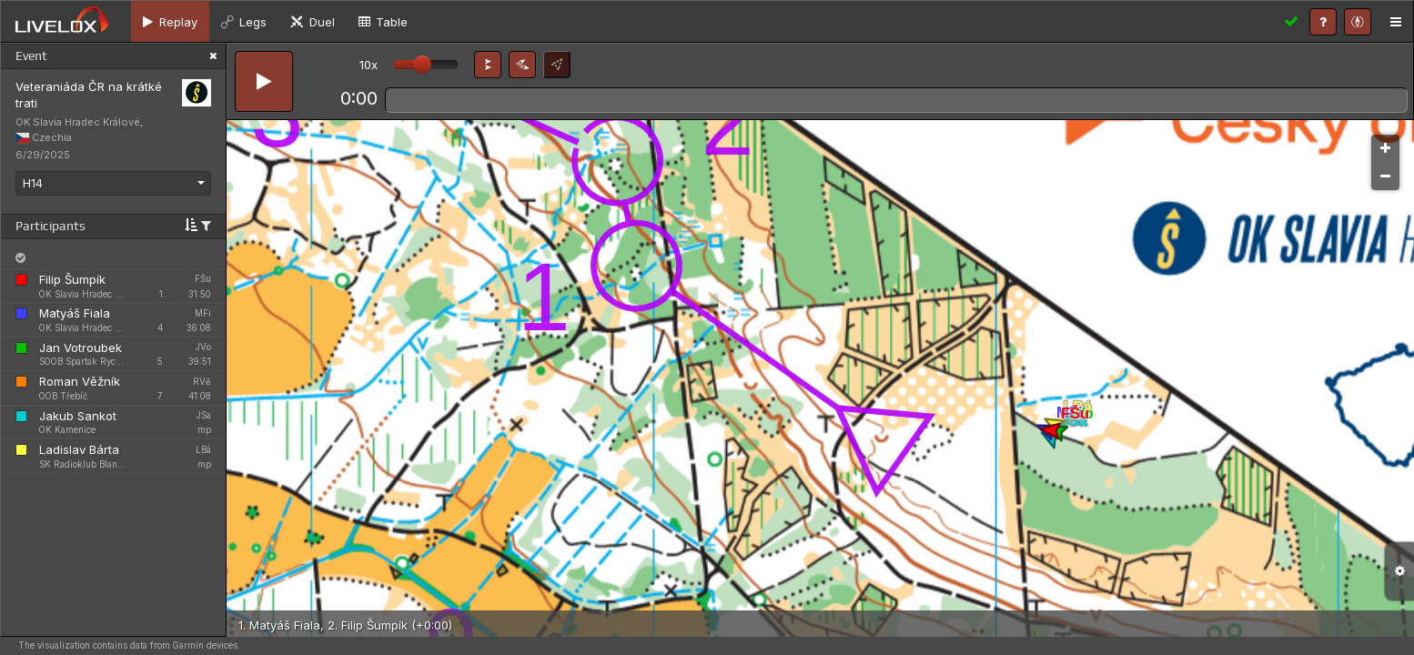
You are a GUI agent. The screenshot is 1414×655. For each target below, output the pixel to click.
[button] (487, 64)
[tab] (170, 21)
